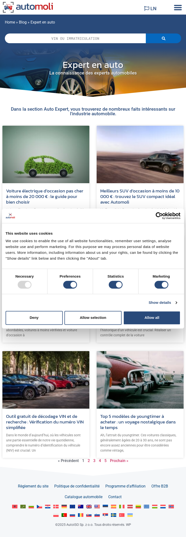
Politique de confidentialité (77, 486)
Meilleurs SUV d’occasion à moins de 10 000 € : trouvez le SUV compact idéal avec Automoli (139, 196)
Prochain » (119, 460)
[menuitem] (15, 506)
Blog (23, 22)
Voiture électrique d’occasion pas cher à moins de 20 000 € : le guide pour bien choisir (44, 196)
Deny (34, 318)
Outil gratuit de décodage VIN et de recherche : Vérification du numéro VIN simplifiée (45, 422)
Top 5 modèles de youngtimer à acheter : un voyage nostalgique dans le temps (138, 422)
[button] (177, 7)
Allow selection (93, 318)
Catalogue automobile (83, 497)
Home (10, 22)
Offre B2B (159, 486)
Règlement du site (33, 486)
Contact (115, 497)
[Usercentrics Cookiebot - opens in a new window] (159, 215)
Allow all (152, 318)
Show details (160, 302)
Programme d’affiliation (125, 486)
